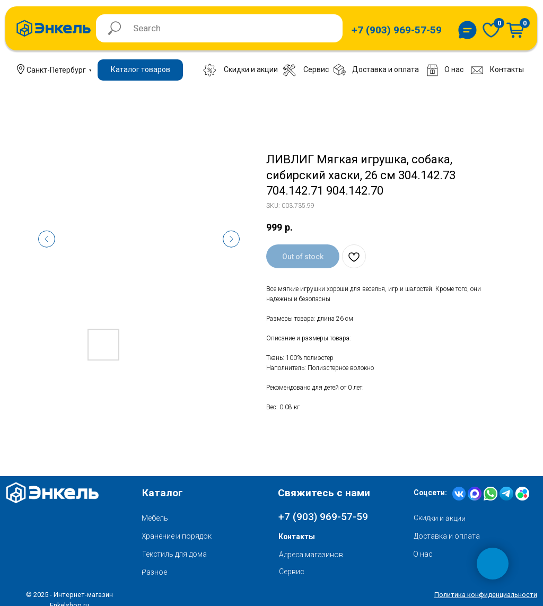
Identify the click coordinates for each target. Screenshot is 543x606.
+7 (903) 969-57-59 (323, 517)
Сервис (291, 571)
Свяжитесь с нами (324, 493)
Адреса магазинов (311, 554)
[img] (491, 29)
